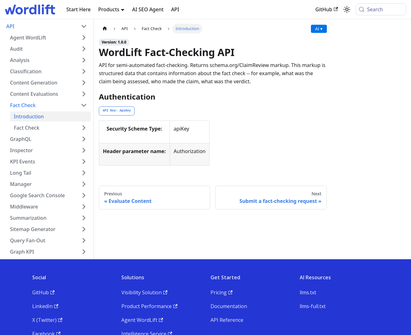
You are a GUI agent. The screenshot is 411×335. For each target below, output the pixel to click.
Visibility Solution (144, 292)
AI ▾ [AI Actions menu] (318, 28)
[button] (48, 38)
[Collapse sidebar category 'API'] (84, 26)
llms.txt (308, 292)
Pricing (221, 292)
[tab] (116, 111)
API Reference (227, 320)
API (175, 9)
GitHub (326, 9)
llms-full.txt (313, 306)
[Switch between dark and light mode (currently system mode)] (347, 9)
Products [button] (108, 9)
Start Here (78, 9)
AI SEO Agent (147, 9)
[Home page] (105, 29)
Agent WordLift (142, 320)
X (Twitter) (47, 320)
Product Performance (149, 306)
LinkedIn (45, 306)
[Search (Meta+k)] (381, 9)
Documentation (229, 306)
